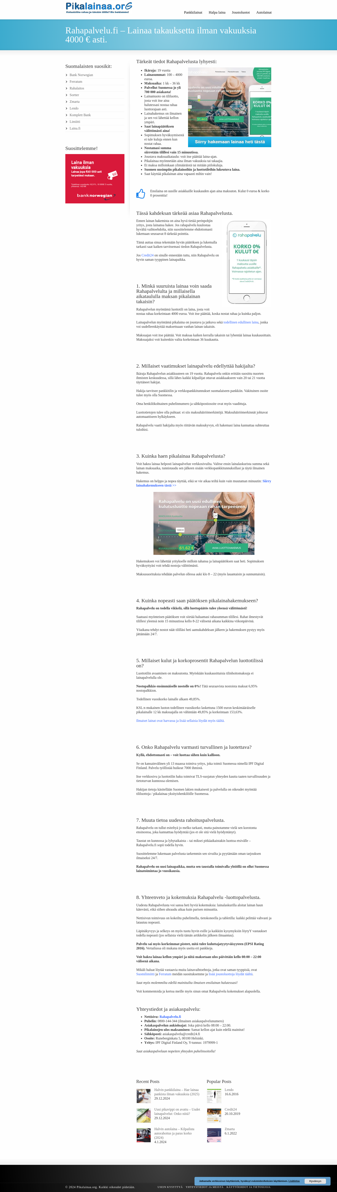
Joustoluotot (241, 12)
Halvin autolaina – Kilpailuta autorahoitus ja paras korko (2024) (174, 1133)
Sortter (74, 95)
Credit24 (231, 1109)
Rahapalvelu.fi (170, 1017)
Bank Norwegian (81, 75)
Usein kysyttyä (170, 1187)
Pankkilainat (193, 12)
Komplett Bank (80, 115)
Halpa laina (217, 12)
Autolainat (264, 12)
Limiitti (75, 121)
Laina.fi (75, 128)
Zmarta (230, 1129)
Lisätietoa (294, 1181)
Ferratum (76, 81)
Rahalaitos (77, 88)
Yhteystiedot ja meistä (205, 1187)
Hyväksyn (315, 1181)
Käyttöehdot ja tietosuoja (249, 1187)
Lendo (229, 1090)
